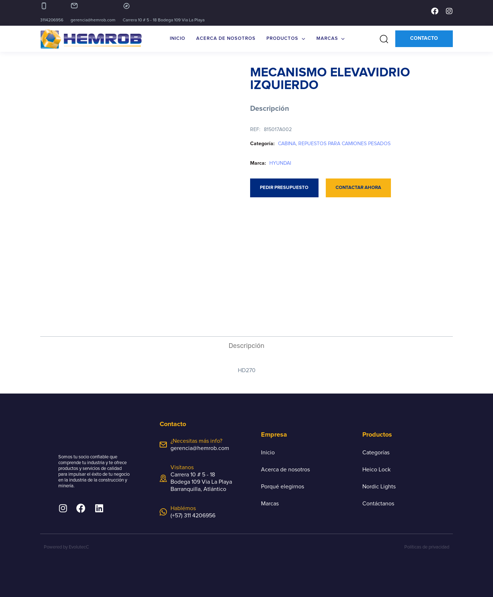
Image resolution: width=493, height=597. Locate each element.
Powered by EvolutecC (66, 547)
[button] (381, 38)
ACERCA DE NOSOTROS (226, 38)
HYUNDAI (280, 163)
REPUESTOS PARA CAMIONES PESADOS (344, 143)
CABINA (287, 143)
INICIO (177, 38)
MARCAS (330, 38)
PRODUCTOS (286, 38)
